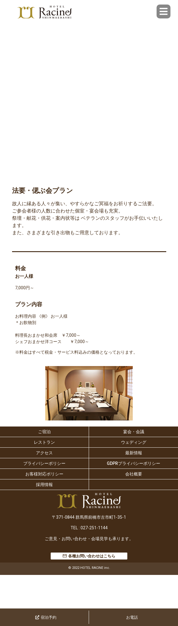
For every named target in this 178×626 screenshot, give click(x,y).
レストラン (44, 442)
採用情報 (44, 484)
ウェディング (133, 442)
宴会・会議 (133, 431)
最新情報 (133, 452)
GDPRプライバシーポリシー (133, 463)
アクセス (44, 452)
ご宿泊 (44, 431)
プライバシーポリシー (44, 463)
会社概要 (133, 474)
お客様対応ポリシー (44, 474)
